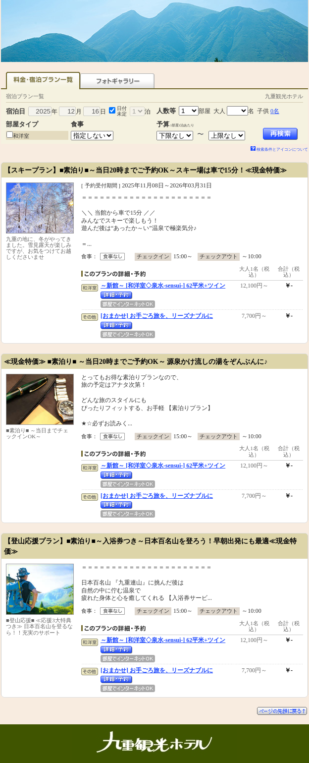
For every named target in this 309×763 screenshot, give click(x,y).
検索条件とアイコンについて (279, 149)
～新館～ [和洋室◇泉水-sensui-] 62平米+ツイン (163, 285)
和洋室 (21, 136)
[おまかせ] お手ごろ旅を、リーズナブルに (157, 315)
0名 (274, 111)
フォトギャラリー (117, 80)
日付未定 (122, 111)
